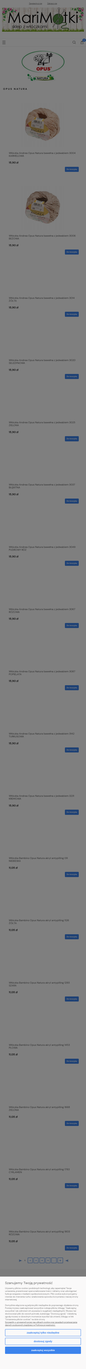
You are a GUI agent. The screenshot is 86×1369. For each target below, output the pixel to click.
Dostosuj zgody (43, 1341)
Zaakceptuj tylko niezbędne (43, 1332)
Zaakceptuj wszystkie (43, 1350)
